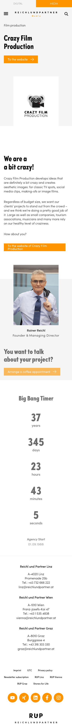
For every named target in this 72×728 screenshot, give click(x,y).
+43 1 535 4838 (39, 613)
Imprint (17, 670)
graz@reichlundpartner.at (36, 649)
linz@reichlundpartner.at (36, 587)
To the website (18, 59)
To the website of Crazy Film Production (27, 247)
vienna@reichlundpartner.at (36, 618)
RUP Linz (39, 677)
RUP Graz (22, 683)
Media (54, 3)
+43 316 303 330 (39, 644)
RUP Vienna (56, 677)
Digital (17, 3)
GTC (29, 670)
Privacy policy (45, 670)
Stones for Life (41, 683)
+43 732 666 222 (39, 582)
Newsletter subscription (16, 677)
